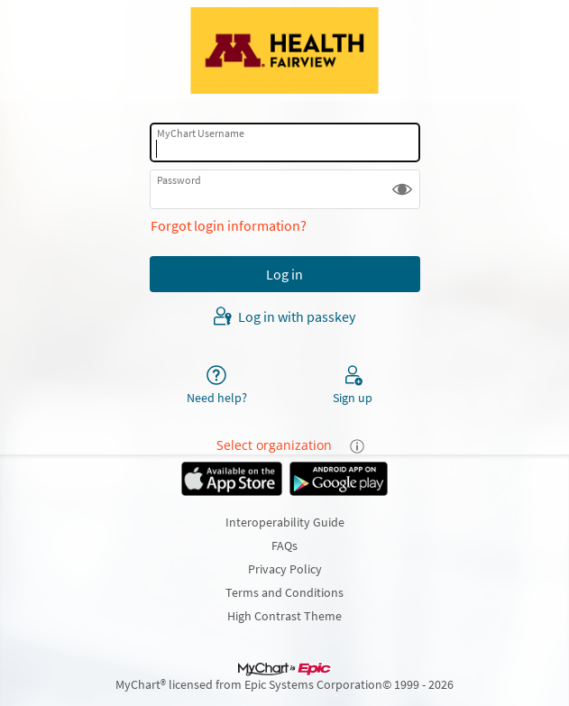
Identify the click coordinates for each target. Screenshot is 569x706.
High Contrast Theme (284, 616)
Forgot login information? (229, 225)
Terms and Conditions (284, 592)
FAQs (284, 545)
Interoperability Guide (284, 522)
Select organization (274, 445)
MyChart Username (200, 133)
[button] (402, 189)
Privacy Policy (285, 569)
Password (179, 180)
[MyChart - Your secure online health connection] (284, 50)
